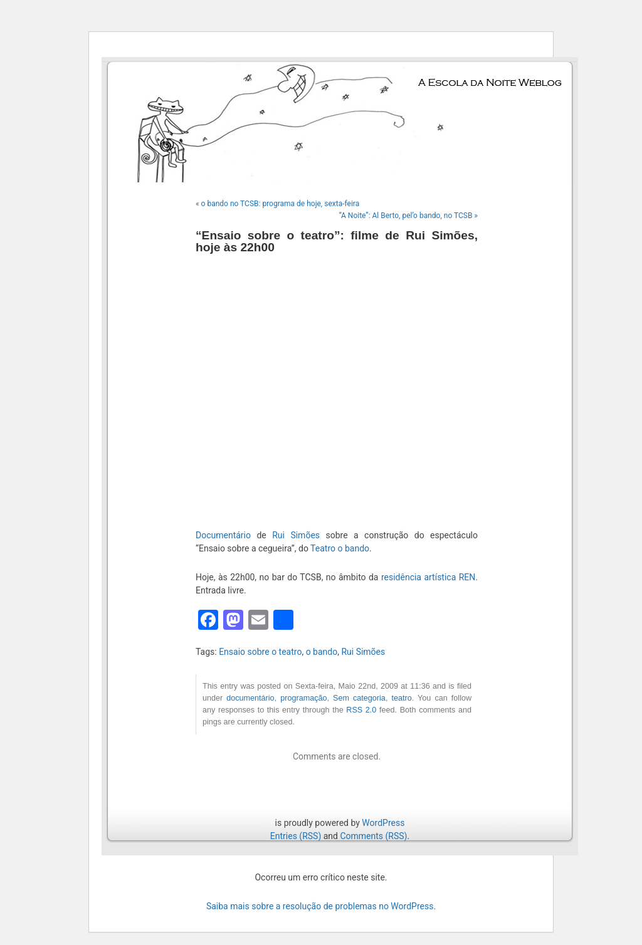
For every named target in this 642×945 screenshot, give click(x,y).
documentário (250, 698)
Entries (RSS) (295, 836)
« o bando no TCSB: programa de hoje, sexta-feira (277, 203)
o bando (322, 652)
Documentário (223, 535)
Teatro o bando (339, 548)
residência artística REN (428, 577)
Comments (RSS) (373, 836)
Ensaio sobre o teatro (260, 652)
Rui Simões (296, 535)
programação (303, 698)
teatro (401, 698)
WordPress (383, 823)
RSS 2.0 (361, 710)
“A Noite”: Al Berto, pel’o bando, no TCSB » (408, 215)
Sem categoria (359, 698)
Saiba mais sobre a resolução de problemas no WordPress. (321, 906)
